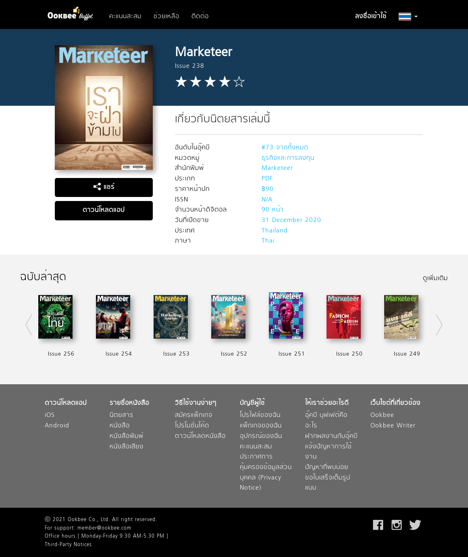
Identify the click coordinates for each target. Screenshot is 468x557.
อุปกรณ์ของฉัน (261, 436)
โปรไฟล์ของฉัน (260, 415)
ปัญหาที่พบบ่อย (326, 468)
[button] (408, 16)
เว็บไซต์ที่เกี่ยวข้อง (395, 403)
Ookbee (382, 415)
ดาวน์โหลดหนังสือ (200, 436)
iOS (50, 415)
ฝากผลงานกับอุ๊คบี (331, 436)
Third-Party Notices (68, 545)
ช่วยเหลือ (166, 16)
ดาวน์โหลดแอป (104, 210)
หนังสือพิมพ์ (127, 436)
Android (57, 426)
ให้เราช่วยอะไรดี (327, 403)
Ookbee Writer (393, 426)
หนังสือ (120, 426)
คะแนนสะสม (125, 16)
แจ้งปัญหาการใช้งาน (328, 452)
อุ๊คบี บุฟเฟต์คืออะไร (326, 420)
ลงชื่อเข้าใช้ (371, 16)
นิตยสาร (121, 415)
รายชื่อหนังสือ (129, 403)
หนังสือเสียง (127, 447)
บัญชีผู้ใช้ (252, 403)
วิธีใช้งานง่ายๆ (195, 403)
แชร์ (103, 187)
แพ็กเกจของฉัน (261, 426)
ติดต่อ (200, 16)
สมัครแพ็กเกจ (193, 415)
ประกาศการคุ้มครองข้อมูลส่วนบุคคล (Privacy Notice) (266, 472)
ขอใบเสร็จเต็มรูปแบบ (327, 483)
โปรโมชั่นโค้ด (192, 426)
